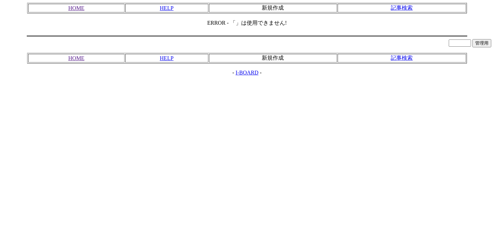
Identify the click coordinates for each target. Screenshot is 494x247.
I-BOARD (247, 72)
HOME (76, 8)
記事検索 (402, 8)
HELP (167, 8)
